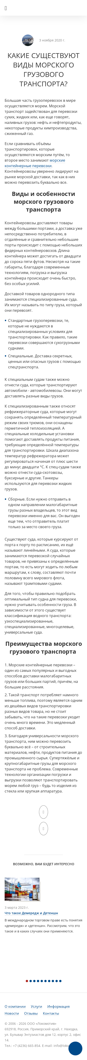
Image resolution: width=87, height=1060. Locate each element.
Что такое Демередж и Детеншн (31, 913)
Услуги (36, 1006)
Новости (12, 1013)
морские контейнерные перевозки (35, 163)
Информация (58, 1006)
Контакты (51, 1013)
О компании (15, 1006)
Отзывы (31, 1013)
